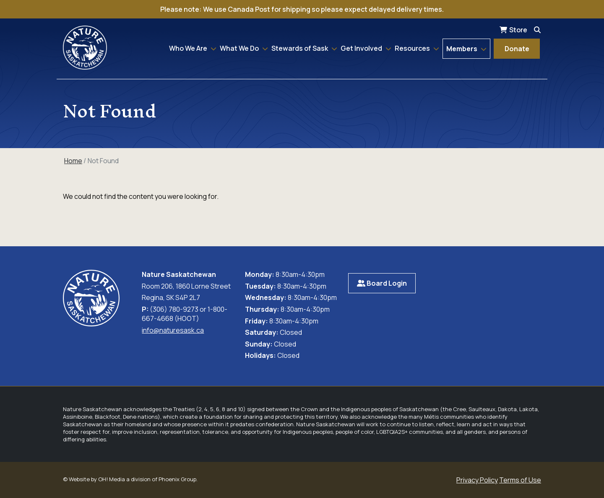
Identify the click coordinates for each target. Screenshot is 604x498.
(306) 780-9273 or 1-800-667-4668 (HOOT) (184, 314)
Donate (517, 48)
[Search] (537, 29)
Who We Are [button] (188, 48)
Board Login (382, 283)
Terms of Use (520, 480)
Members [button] (462, 48)
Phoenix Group (177, 479)
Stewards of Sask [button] (300, 48)
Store (518, 29)
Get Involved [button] (362, 48)
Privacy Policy (477, 480)
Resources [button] (413, 48)
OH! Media (111, 479)
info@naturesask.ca (173, 330)
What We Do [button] (240, 48)
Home (73, 160)
